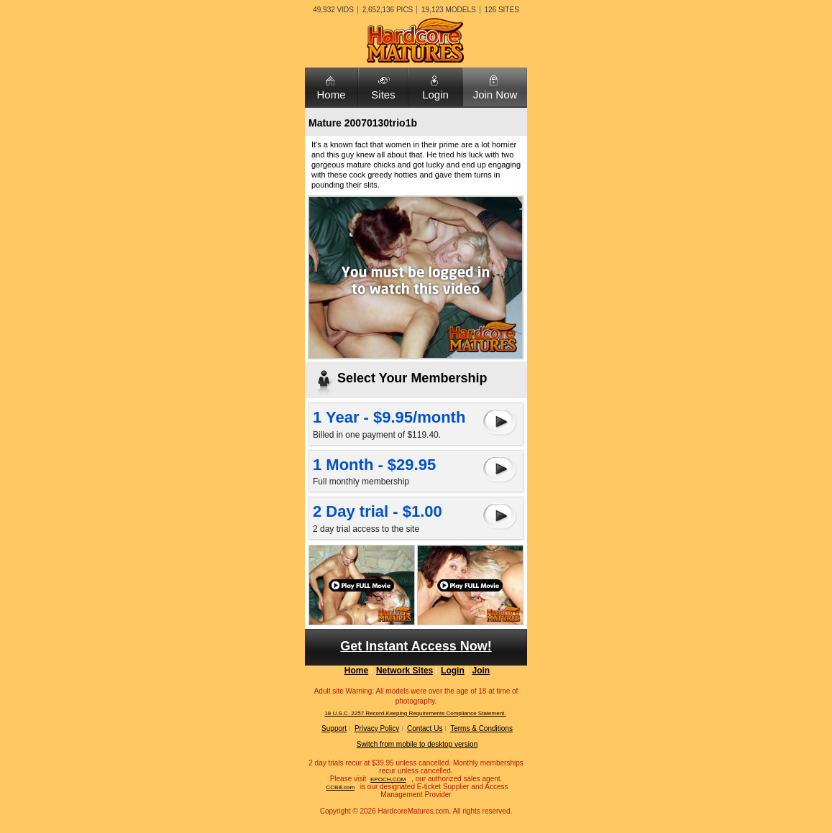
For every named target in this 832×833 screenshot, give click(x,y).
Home (330, 94)
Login (435, 94)
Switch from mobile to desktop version (417, 744)
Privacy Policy (377, 728)
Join (481, 671)
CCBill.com (340, 787)
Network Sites (404, 671)
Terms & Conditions (481, 728)
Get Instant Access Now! (415, 646)
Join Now (495, 94)
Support (334, 728)
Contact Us (424, 728)
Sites (383, 94)
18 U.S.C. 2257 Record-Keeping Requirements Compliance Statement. (415, 713)
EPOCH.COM (388, 779)
